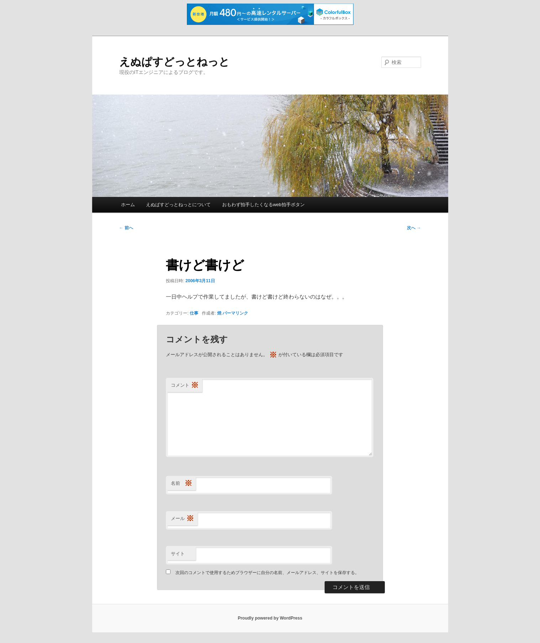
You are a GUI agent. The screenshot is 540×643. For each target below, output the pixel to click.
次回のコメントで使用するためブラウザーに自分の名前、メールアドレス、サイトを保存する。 (267, 572)
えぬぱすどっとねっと (174, 62)
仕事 (194, 313)
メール (182, 519)
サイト (178, 553)
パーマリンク (235, 313)
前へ (126, 227)
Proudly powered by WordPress (270, 618)
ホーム (128, 204)
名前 (181, 483)
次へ (414, 227)
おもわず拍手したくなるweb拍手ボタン (263, 204)
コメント (185, 385)
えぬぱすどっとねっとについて (178, 204)
